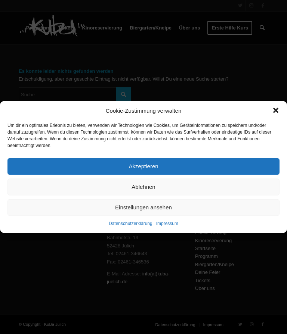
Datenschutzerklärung (130, 223)
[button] (276, 110)
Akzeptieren (143, 166)
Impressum (167, 223)
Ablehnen (143, 187)
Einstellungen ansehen (143, 207)
